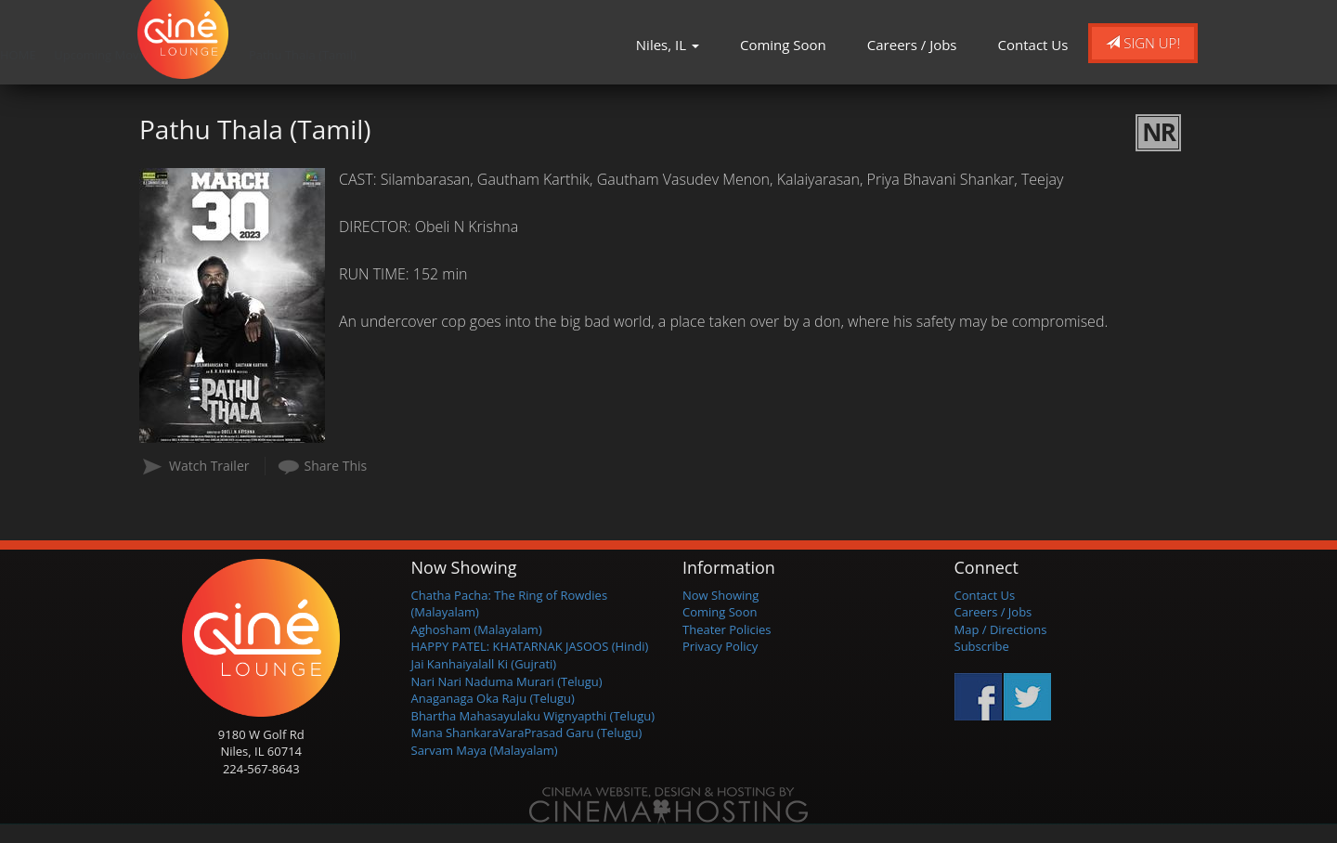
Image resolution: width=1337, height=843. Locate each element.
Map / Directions (1000, 629)
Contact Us (1033, 44)
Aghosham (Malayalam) (476, 629)
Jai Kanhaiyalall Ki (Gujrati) (484, 663)
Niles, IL (667, 44)
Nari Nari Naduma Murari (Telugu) (507, 681)
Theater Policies (727, 629)
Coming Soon (783, 44)
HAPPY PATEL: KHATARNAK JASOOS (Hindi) (530, 646)
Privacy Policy (720, 646)
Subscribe (981, 646)
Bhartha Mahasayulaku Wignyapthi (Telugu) (533, 715)
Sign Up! (1143, 42)
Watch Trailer (209, 465)
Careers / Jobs (912, 44)
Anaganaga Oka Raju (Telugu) (493, 698)
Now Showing (720, 595)
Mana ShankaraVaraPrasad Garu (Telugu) (527, 732)
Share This (336, 465)
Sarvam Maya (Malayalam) (484, 750)
